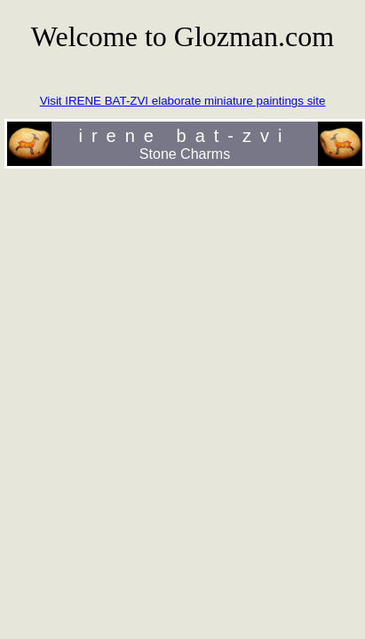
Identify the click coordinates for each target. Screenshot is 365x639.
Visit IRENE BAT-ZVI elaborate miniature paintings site (183, 100)
